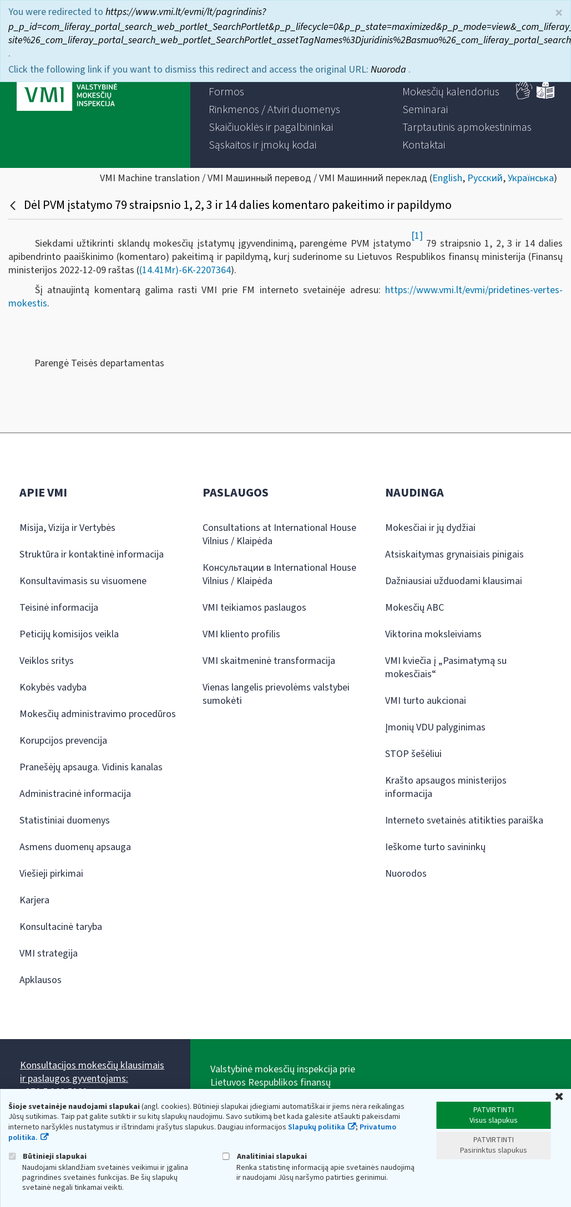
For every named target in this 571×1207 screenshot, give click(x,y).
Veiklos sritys (46, 661)
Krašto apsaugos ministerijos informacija (446, 787)
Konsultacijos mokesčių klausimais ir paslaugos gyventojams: (92, 1072)
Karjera (34, 900)
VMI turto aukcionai (425, 701)
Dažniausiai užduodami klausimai (453, 581)
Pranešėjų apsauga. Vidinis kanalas (91, 767)
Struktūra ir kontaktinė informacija (91, 554)
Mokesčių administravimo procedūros (97, 714)
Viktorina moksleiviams (433, 634)
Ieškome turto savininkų (435, 847)
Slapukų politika (316, 1127)
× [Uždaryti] (559, 13)
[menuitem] (226, 92)
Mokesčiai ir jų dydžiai (430, 528)
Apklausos (40, 980)
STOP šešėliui (413, 754)
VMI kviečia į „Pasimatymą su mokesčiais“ (446, 667)
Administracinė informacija (75, 794)
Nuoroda (389, 69)
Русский (485, 178)
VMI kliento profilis (241, 634)
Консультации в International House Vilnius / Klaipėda (279, 574)
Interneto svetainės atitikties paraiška (464, 820)
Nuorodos (406, 874)
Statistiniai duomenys (64, 820)
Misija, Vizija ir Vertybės (67, 528)
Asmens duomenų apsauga (75, 847)
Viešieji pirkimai (51, 874)
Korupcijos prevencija (63, 741)
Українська (531, 178)
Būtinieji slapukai (47, 1156)
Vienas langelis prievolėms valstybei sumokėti (276, 694)
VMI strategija (48, 953)
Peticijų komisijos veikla (69, 634)
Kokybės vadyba (53, 687)
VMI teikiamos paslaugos (254, 608)
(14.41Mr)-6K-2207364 (185, 270)
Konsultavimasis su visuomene (82, 581)
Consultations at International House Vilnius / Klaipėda (279, 534)
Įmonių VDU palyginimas (435, 727)
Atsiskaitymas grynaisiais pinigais (454, 554)
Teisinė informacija (58, 608)
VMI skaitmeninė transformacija (269, 661)
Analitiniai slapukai (265, 1156)
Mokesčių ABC (414, 608)
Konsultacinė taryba (60, 927)
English (447, 178)
